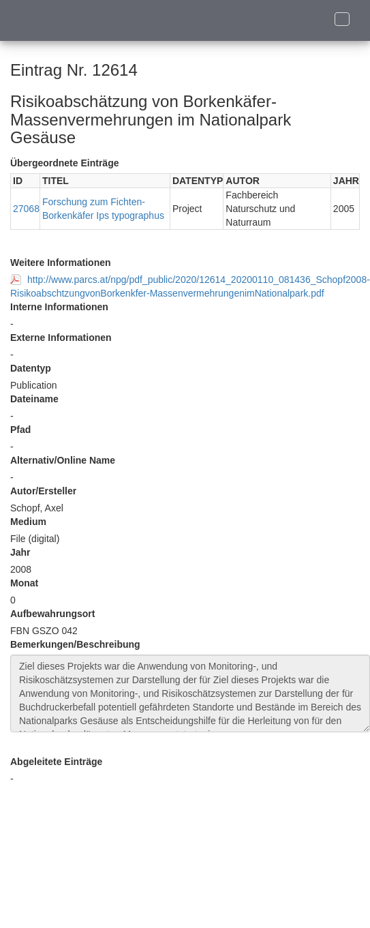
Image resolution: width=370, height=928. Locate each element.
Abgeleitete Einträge (56, 761)
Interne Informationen (59, 306)
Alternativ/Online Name (62, 460)
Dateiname (34, 398)
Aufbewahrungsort (52, 613)
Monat (24, 583)
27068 (26, 208)
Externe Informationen (61, 337)
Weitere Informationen (60, 262)
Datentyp (30, 368)
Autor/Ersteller (43, 490)
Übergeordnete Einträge (64, 163)
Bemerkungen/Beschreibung (75, 644)
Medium (28, 521)
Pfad (20, 429)
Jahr (20, 552)
